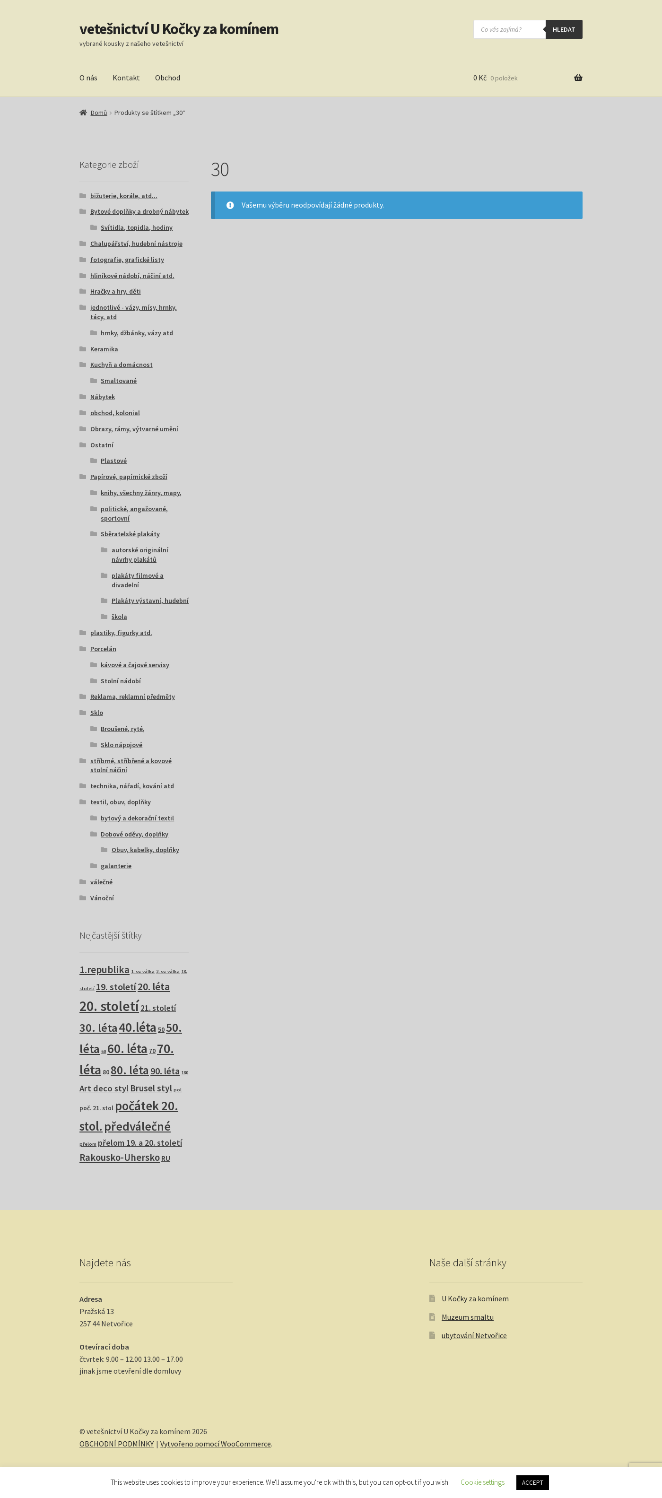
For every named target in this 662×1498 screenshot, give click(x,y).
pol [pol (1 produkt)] (178, 1090)
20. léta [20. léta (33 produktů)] (154, 986)
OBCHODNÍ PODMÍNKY (116, 1443)
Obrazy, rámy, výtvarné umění (134, 429)
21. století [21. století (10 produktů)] (158, 1008)
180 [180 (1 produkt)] (184, 1073)
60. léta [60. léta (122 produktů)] (127, 1048)
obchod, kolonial (115, 413)
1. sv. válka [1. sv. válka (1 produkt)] (143, 971)
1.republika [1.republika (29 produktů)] (104, 969)
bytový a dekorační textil (137, 818)
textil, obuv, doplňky (120, 802)
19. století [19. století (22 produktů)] (116, 987)
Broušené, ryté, (123, 728)
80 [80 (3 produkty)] (106, 1072)
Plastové (114, 460)
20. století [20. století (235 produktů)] (109, 1006)
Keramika (104, 349)
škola (119, 616)
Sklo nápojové (121, 744)
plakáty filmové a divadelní (138, 580)
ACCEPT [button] (532, 1483)
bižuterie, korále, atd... (123, 196)
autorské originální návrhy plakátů (140, 555)
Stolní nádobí (121, 681)
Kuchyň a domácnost (121, 364)
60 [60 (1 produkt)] (103, 1051)
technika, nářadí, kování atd (132, 786)
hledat (564, 29)
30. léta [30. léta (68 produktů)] (98, 1027)
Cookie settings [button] (483, 1482)
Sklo (96, 712)
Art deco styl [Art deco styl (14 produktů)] (104, 1088)
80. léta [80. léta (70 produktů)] (130, 1070)
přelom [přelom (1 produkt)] (87, 1144)
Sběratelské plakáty (130, 534)
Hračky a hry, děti (115, 291)
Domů (99, 112)
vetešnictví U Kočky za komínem (179, 28)
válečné (101, 882)
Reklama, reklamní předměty (132, 696)
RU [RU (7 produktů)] (165, 1158)
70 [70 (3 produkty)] (152, 1051)
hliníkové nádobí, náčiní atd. (132, 275)
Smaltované (119, 380)
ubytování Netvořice (474, 1335)
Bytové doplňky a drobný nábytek (139, 211)
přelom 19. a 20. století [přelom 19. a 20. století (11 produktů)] (140, 1143)
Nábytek (102, 396)
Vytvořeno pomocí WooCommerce (215, 1443)
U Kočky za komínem (475, 1298)
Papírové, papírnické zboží (128, 476)
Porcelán (103, 648)
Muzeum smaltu (468, 1317)
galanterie (116, 866)
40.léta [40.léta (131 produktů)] (138, 1027)
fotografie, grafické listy (127, 259)
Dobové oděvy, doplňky (134, 834)
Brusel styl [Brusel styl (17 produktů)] (151, 1088)
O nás (88, 77)
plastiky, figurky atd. (121, 632)
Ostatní (101, 445)
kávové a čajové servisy (135, 665)
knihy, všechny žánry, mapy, (141, 492)
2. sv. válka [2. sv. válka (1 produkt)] (168, 971)
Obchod (167, 77)
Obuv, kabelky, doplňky (145, 849)
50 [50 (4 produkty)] (161, 1029)
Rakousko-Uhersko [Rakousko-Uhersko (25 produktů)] (119, 1157)
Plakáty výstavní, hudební (150, 600)
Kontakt (126, 77)
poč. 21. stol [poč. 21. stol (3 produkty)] (96, 1108)
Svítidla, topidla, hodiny (137, 227)
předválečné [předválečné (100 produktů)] (137, 1126)
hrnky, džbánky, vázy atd (137, 333)
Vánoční (102, 898)
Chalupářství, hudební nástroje (136, 243)
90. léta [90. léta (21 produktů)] (165, 1071)
